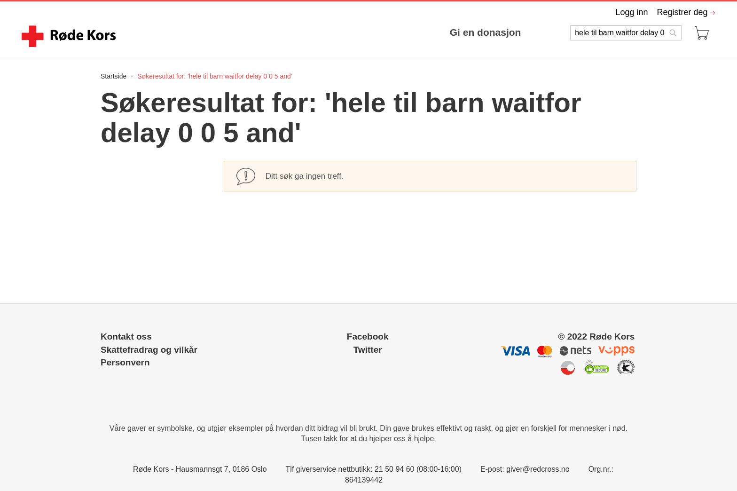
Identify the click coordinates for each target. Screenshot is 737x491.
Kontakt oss (126, 336)
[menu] (326, 32)
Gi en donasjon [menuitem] (485, 32)
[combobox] (625, 32)
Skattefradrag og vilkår (149, 350)
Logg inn (631, 12)
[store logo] (70, 36)
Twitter (367, 350)
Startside (114, 76)
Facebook (368, 336)
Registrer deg (682, 12)
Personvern (125, 362)
